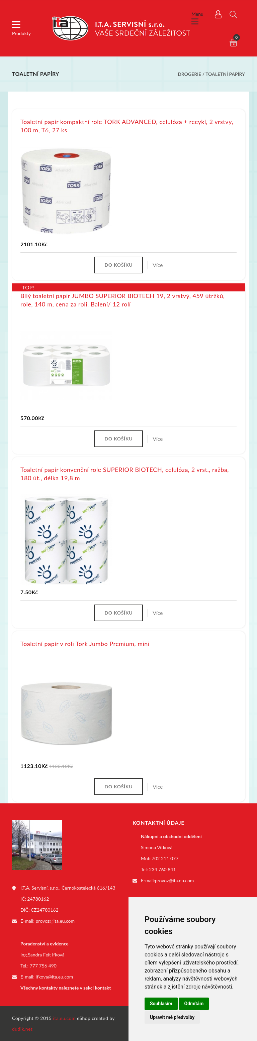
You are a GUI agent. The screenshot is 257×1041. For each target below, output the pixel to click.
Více (158, 265)
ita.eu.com (64, 1018)
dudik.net (22, 1029)
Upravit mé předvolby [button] (172, 1017)
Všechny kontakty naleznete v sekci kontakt (65, 988)
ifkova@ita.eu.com (54, 977)
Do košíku (118, 265)
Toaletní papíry (225, 74)
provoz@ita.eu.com (55, 921)
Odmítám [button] (194, 1003)
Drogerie (189, 74)
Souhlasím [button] (161, 1003)
